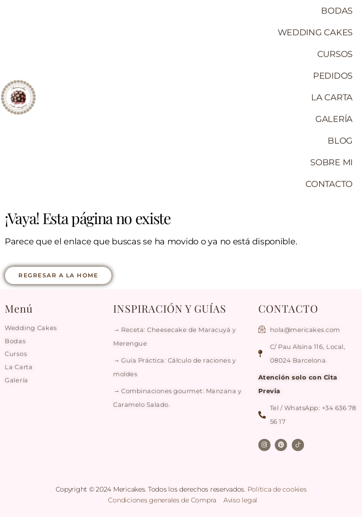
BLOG (340, 141)
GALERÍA (334, 119)
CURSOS (335, 54)
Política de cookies (277, 489)
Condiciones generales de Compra (163, 500)
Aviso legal (240, 500)
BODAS (337, 11)
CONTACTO (329, 184)
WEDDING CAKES (315, 32)
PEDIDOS (333, 76)
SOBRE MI (331, 162)
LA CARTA (332, 97)
